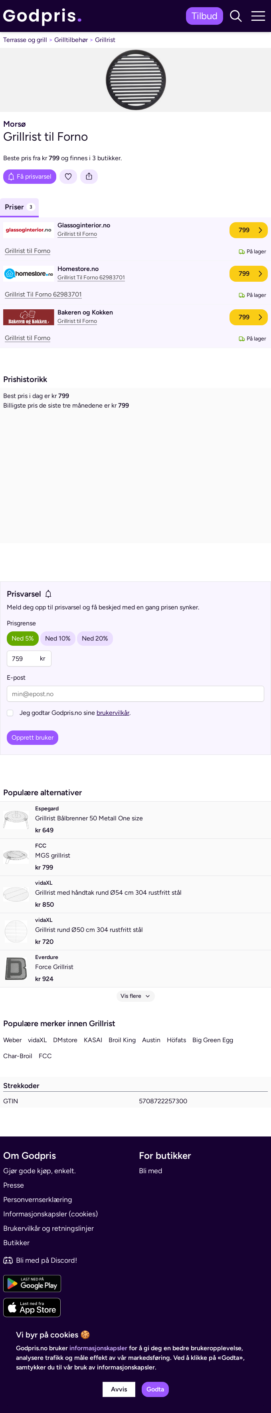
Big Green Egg (212, 1040)
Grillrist (105, 40)
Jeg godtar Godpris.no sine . (75, 712)
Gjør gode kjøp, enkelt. (39, 1170)
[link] (44, 16)
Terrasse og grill (25, 40)
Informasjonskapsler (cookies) (50, 1214)
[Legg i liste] (68, 176)
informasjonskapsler (98, 1348)
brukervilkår (113, 712)
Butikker (16, 1242)
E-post (16, 677)
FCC (45, 1056)
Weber (12, 1040)
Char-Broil (17, 1056)
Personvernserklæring (37, 1199)
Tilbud (205, 16)
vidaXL (37, 1040)
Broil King (122, 1040)
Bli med (150, 1170)
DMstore (65, 1040)
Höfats (176, 1040)
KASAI (93, 1040)
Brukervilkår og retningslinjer (48, 1228)
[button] (235, 16)
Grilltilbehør (71, 40)
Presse (13, 1185)
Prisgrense (21, 623)
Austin (151, 1040)
